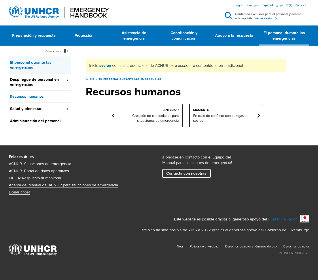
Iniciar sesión (263, 18)
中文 (289, 5)
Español (267, 5)
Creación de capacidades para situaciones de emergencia (167, 118)
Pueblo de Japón (282, 219)
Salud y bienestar (26, 108)
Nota (180, 246)
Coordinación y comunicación (183, 35)
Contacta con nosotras (186, 173)
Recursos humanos (27, 96)
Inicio (90, 79)
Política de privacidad (204, 246)
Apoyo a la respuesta (234, 35)
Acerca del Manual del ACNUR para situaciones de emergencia (63, 185)
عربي (279, 5)
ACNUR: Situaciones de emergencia (40, 163)
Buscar (229, 15)
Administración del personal (35, 120)
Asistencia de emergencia (134, 35)
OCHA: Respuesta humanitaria (35, 178)
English (239, 5)
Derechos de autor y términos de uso (251, 246)
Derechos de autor (296, 246)
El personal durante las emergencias (284, 35)
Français (253, 5)
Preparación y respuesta (34, 35)
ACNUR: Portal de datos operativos (39, 170)
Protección (83, 35)
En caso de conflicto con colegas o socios (231, 118)
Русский (300, 5)
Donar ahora (19, 192)
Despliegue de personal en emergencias (34, 82)
